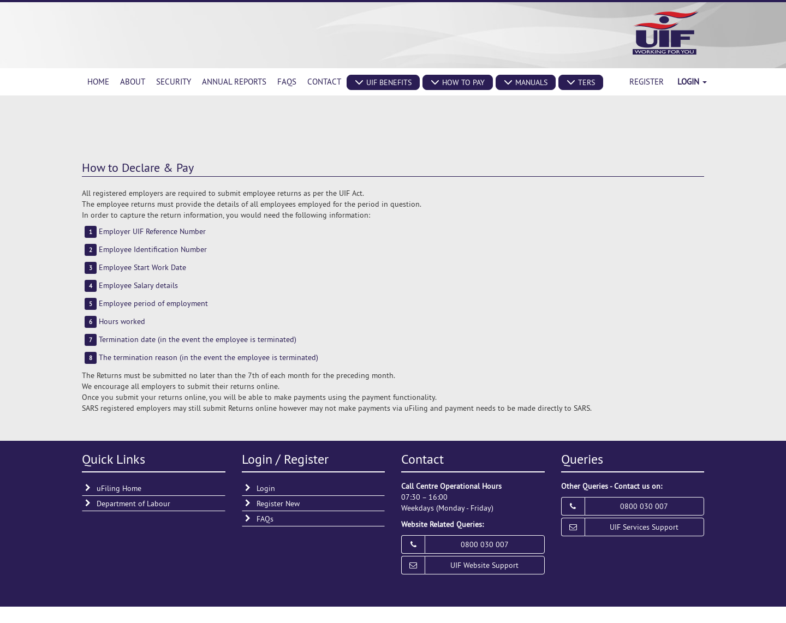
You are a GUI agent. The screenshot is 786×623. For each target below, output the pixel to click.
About (132, 81)
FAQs (286, 81)
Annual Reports (234, 81)
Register (646, 81)
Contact (324, 81)
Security (173, 81)
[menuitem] (98, 81)
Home (98, 81)
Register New (278, 503)
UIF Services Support (644, 527)
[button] (383, 82)
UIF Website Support (484, 565)
